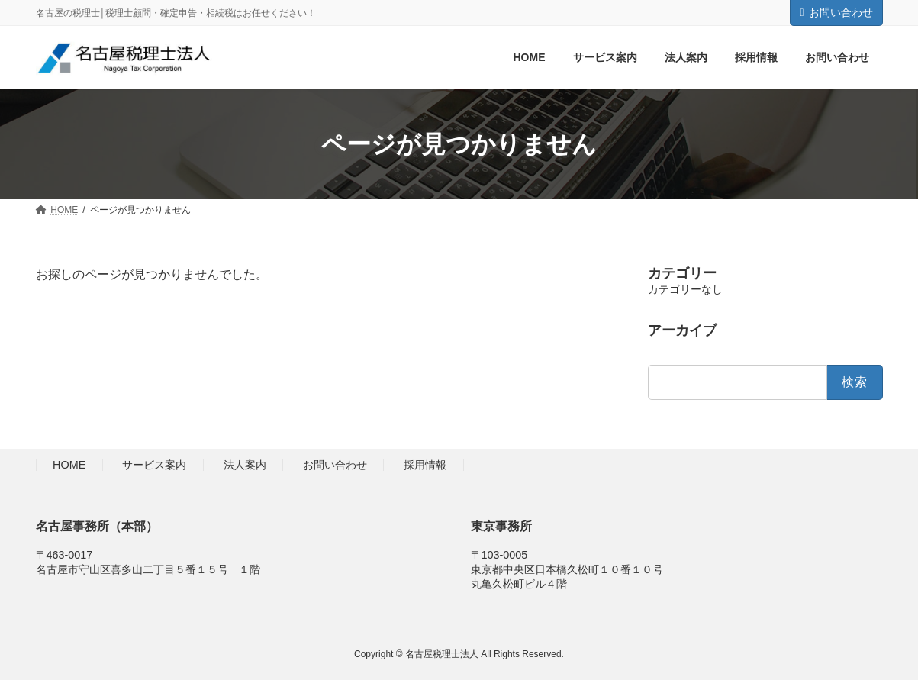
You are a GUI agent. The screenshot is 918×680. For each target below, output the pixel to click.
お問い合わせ (836, 12)
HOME (69, 465)
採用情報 (425, 465)
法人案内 (245, 465)
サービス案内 (154, 465)
